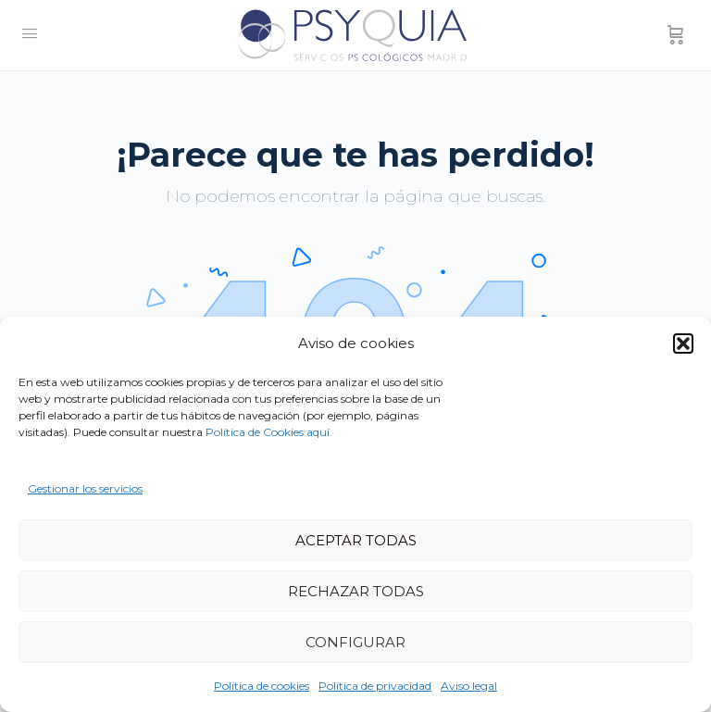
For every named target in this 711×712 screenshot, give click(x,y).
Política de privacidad (374, 686)
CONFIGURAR (355, 642)
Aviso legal (469, 686)
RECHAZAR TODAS (356, 591)
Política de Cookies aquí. (269, 432)
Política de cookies (261, 686)
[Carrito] (676, 35)
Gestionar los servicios (85, 488)
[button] (683, 343)
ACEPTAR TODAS (356, 540)
